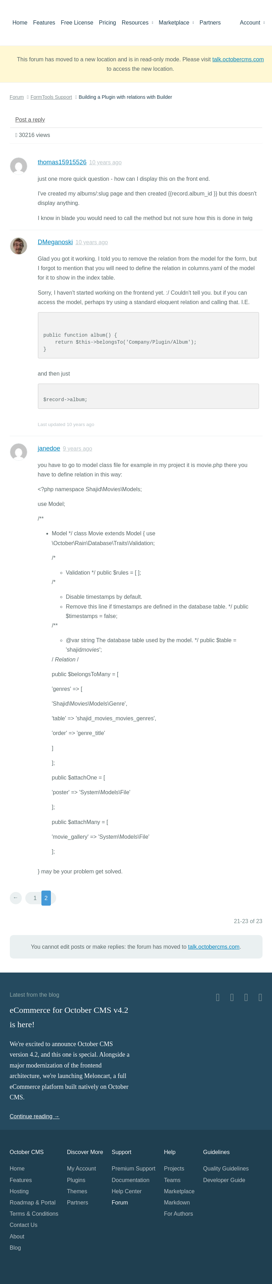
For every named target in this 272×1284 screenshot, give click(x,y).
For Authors (178, 1214)
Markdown (177, 1203)
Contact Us (24, 1225)
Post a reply (30, 120)
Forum (17, 97)
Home (20, 23)
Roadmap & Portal (33, 1203)
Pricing (107, 23)
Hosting (19, 1191)
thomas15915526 (62, 162)
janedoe (49, 448)
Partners (210, 23)
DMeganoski (55, 242)
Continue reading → (35, 1116)
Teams (172, 1180)
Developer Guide (224, 1180)
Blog (15, 1248)
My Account (81, 1169)
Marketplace (176, 23)
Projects (174, 1169)
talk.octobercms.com (238, 59)
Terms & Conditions (34, 1214)
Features (44, 23)
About (17, 1237)
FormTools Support (51, 97)
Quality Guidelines (226, 1169)
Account (252, 23)
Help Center (126, 1191)
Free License (77, 23)
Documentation (131, 1180)
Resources (137, 23)
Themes (77, 1191)
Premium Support (133, 1169)
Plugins (76, 1180)
